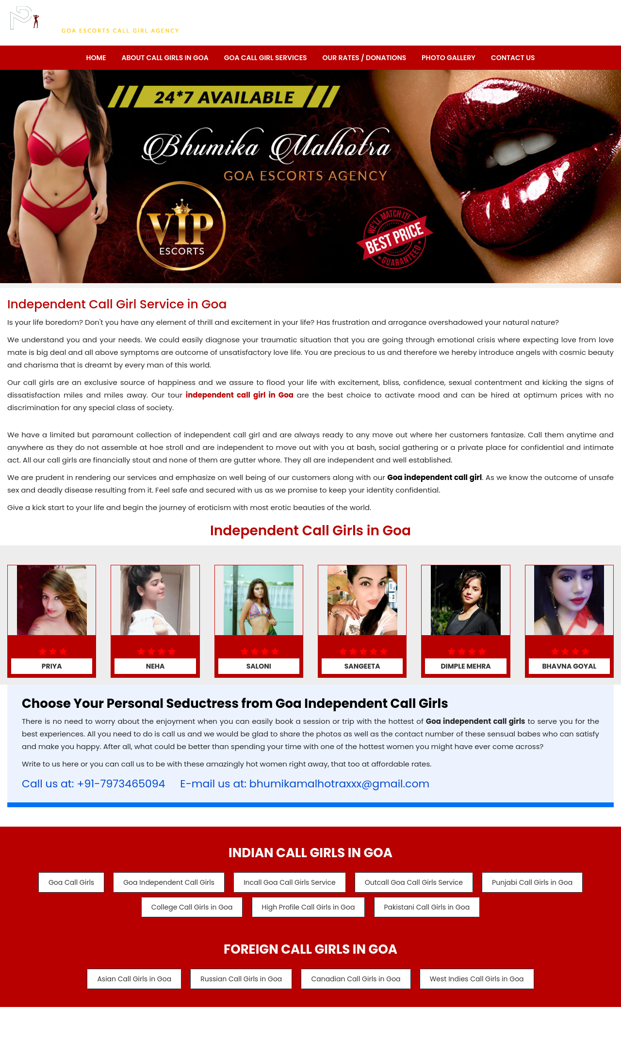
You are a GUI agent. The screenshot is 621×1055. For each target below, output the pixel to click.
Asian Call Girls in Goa (130, 980)
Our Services (272, 1022)
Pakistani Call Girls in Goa (430, 907)
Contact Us (513, 58)
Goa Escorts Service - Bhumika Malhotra (349, 1046)
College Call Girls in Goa (189, 907)
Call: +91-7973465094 (564, 35)
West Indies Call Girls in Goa (481, 980)
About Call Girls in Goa (164, 58)
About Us (224, 1022)
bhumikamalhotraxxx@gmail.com (339, 783)
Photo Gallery (448, 58)
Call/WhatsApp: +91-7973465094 (539, 20)
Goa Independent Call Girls (166, 882)
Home (96, 58)
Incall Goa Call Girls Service (290, 882)
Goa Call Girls (66, 882)
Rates (315, 1022)
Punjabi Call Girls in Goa (537, 882)
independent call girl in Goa (240, 395)
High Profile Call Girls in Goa (308, 907)
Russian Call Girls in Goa (239, 980)
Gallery (350, 1022)
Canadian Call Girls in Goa (357, 980)
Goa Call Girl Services (265, 58)
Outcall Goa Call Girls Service (416, 882)
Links (384, 1022)
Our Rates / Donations (365, 58)
